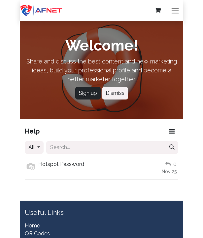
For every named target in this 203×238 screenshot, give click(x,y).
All (32, 147)
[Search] (172, 147)
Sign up (88, 93)
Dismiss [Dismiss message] (115, 93)
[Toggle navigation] (175, 10)
